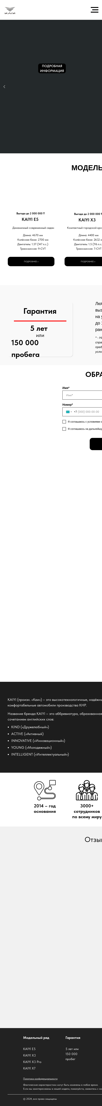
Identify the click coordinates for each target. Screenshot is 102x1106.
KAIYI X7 (29, 1068)
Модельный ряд (36, 1037)
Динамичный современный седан (33, 227)
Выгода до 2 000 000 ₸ (30, 213)
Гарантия (72, 1037)
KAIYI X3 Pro (32, 1062)
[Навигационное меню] (94, 10)
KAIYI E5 (30, 219)
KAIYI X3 (87, 219)
